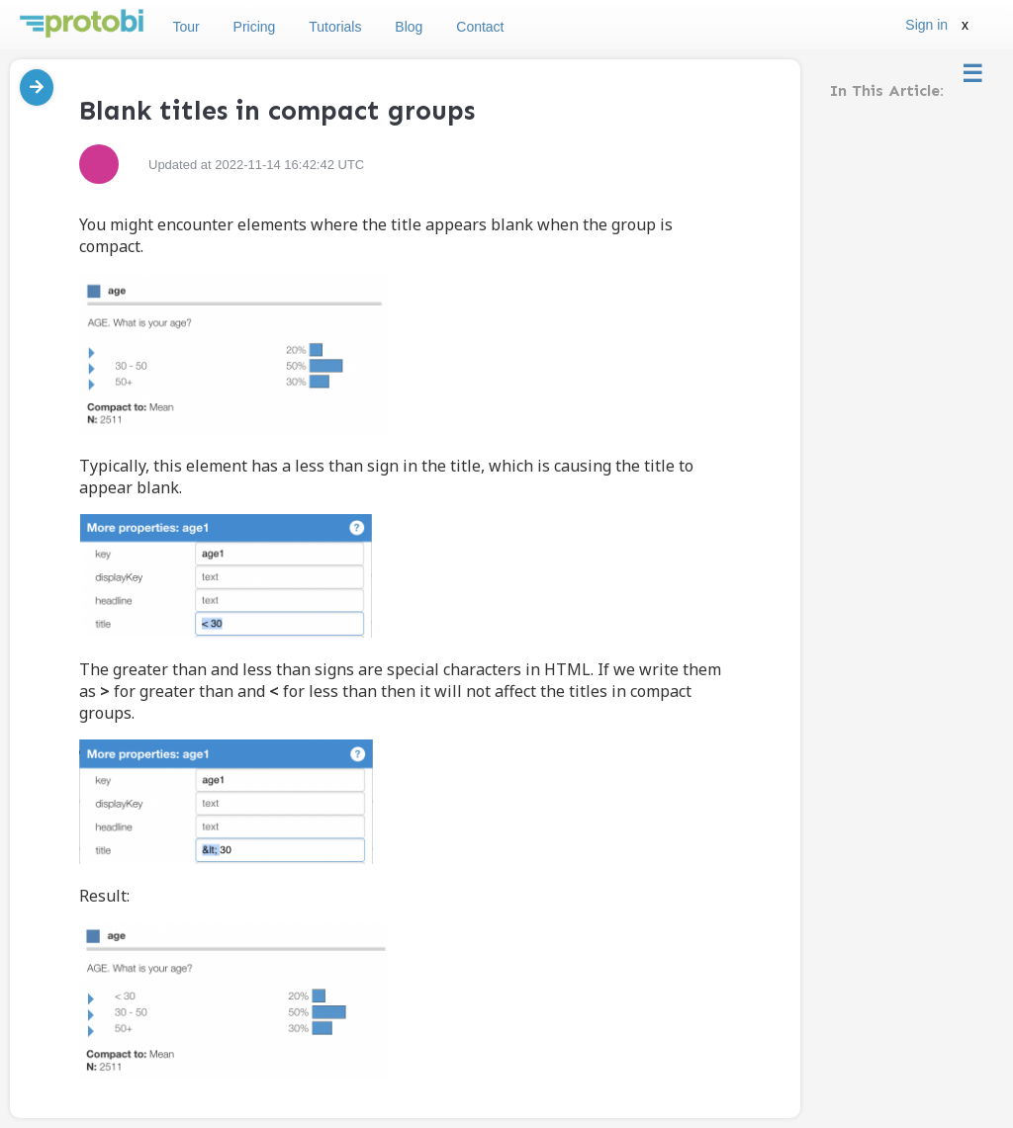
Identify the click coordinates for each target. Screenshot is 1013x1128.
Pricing (254, 27)
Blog (408, 27)
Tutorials (335, 27)
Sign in (926, 25)
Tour (185, 27)
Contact (480, 27)
